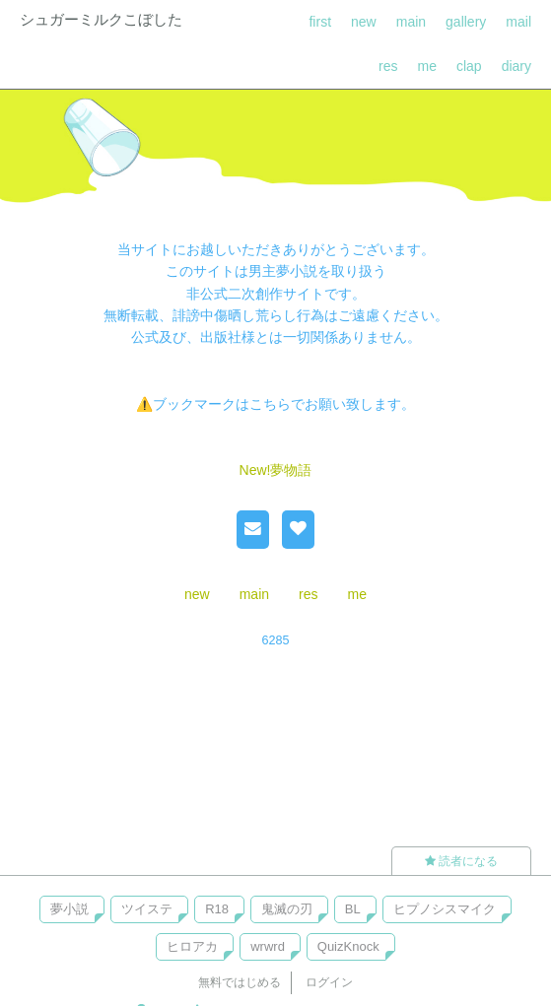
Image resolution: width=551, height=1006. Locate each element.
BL (353, 909)
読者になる (461, 861)
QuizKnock (348, 946)
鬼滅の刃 (286, 909)
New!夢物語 (276, 470)
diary (516, 66)
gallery (466, 22)
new (364, 22)
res (388, 66)
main (411, 22)
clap (469, 66)
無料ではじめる (239, 982)
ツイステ (146, 909)
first (320, 22)
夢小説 (69, 909)
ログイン (329, 982)
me (427, 66)
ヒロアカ (192, 946)
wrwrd (267, 946)
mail (518, 22)
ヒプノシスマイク (444, 909)
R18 (217, 909)
